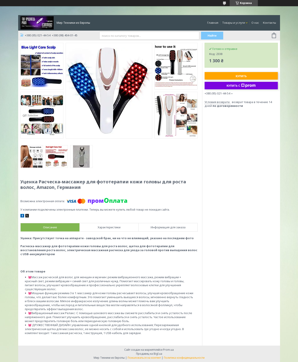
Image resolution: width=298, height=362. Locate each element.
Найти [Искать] (212, 35)
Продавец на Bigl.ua (149, 354)
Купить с (241, 86)
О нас (255, 23)
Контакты (269, 23)
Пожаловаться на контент (144, 358)
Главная (212, 23)
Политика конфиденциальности (184, 358)
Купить (241, 76)
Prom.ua (168, 350)
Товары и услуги (233, 23)
